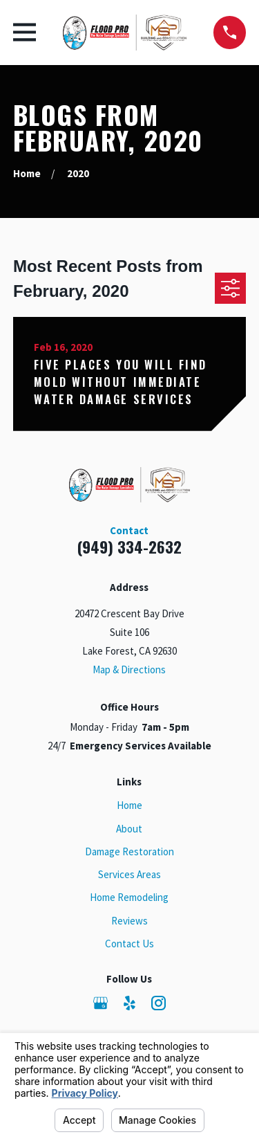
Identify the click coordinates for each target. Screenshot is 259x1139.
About (129, 828)
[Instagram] (158, 1003)
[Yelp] (129, 1003)
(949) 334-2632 (129, 546)
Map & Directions (129, 669)
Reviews (129, 920)
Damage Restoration (129, 851)
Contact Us (129, 943)
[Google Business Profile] (100, 1003)
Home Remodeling (129, 897)
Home (129, 805)
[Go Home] (27, 173)
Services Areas (129, 874)
